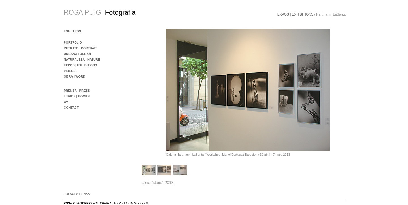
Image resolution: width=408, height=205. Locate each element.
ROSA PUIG (82, 12)
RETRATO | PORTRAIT (80, 48)
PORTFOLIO (73, 42)
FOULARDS (72, 31)
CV (66, 102)
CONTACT (71, 107)
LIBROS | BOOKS (77, 96)
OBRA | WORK (74, 76)
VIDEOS (70, 70)
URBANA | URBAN (77, 53)
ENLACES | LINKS (77, 193)
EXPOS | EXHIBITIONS (295, 14)
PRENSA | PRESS (77, 90)
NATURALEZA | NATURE (82, 59)
